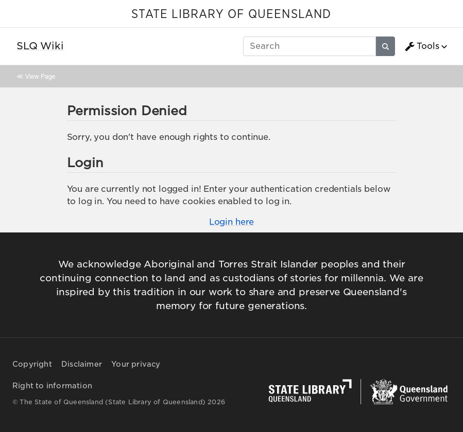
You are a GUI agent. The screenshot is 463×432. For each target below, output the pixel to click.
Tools (422, 46)
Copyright (32, 364)
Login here (231, 222)
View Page (40, 76)
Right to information (52, 386)
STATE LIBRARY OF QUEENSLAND (231, 14)
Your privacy (135, 364)
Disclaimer (81, 364)
